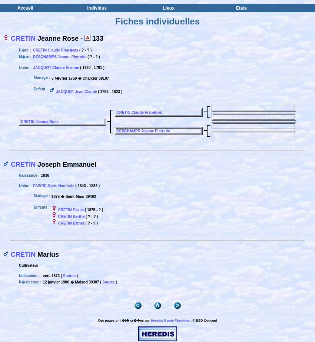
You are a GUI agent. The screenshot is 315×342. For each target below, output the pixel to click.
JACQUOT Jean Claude (76, 92)
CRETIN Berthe (71, 217)
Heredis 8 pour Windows (170, 320)
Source (69, 276)
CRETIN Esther (71, 223)
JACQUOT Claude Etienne (56, 68)
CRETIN (23, 38)
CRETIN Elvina (71, 210)
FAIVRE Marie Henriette (53, 186)
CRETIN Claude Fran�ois (55, 50)
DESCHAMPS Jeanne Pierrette (60, 57)
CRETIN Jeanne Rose (40, 122)
